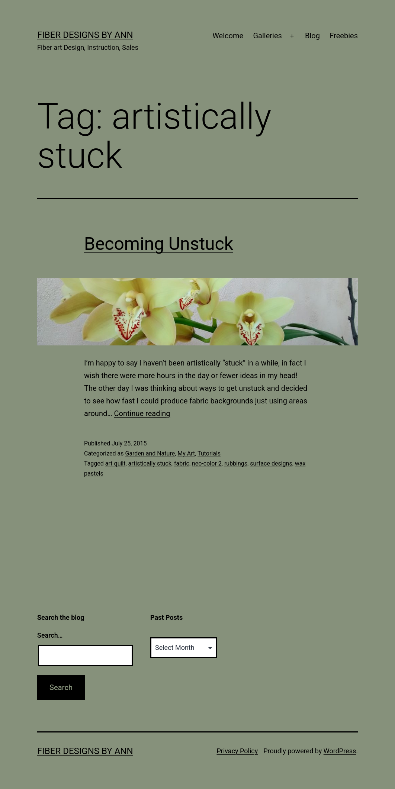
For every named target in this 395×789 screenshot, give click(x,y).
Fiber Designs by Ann (85, 35)
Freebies (344, 35)
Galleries (267, 35)
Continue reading (142, 413)
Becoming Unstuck (158, 243)
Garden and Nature (150, 453)
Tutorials (209, 453)
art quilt (115, 463)
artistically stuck (149, 463)
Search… (50, 635)
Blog (312, 35)
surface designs (271, 463)
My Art (186, 453)
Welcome (227, 35)
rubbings (235, 463)
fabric (181, 463)
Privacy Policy (237, 751)
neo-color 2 (207, 463)
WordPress (340, 751)
